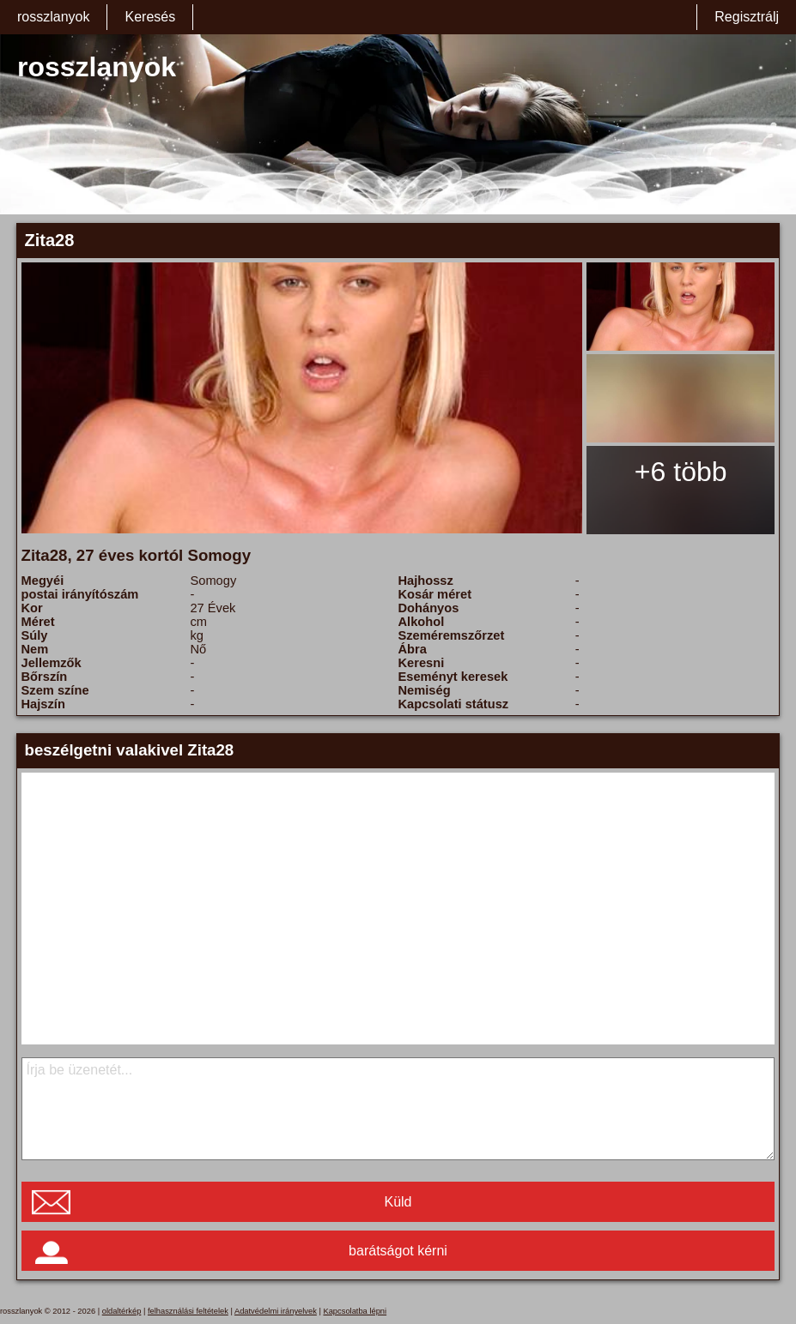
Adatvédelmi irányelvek (275, 1311)
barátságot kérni (398, 1250)
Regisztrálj (746, 16)
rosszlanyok (53, 16)
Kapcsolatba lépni (354, 1311)
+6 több (681, 471)
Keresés (150, 16)
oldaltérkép (122, 1311)
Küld (397, 1202)
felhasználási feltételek (188, 1311)
